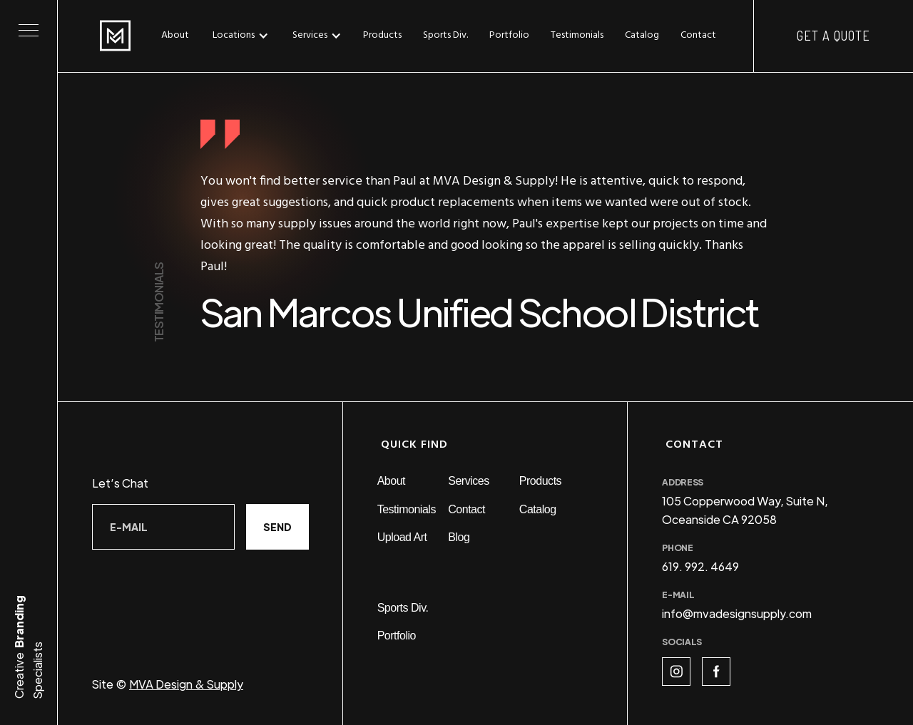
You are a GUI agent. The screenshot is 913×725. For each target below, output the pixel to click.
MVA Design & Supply (186, 684)
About (175, 35)
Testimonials (577, 35)
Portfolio (509, 35)
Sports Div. (445, 35)
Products (382, 35)
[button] (244, 35)
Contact (698, 35)
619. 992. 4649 (700, 566)
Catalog (642, 35)
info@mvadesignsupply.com (737, 613)
